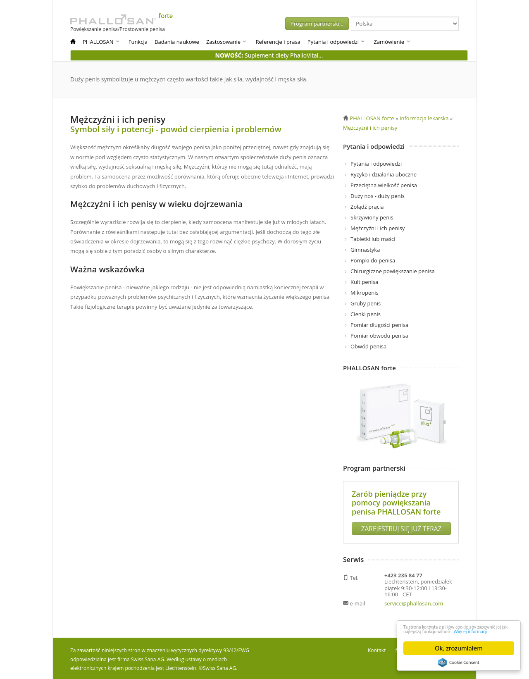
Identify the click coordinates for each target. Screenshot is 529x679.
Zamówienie (392, 41)
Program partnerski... (350, 23)
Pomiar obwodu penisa (379, 335)
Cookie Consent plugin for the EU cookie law (458, 662)
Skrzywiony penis (371, 217)
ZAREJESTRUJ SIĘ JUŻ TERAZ (401, 526)
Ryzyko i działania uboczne (383, 174)
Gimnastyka (365, 249)
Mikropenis (364, 292)
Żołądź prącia (367, 206)
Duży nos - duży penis (377, 196)
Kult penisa (364, 282)
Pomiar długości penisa (379, 325)
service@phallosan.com (413, 601)
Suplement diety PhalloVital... (269, 55)
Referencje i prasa (277, 41)
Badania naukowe (177, 41)
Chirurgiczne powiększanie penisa (392, 271)
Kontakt (377, 648)
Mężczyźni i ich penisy (377, 228)
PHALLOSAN (101, 41)
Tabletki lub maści (373, 239)
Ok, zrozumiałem (459, 648)
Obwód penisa (368, 346)
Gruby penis (365, 303)
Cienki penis (365, 314)
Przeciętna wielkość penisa (383, 185)
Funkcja (138, 41)
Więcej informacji (474, 631)
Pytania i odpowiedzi (336, 41)
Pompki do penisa (372, 260)
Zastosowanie (227, 41)
